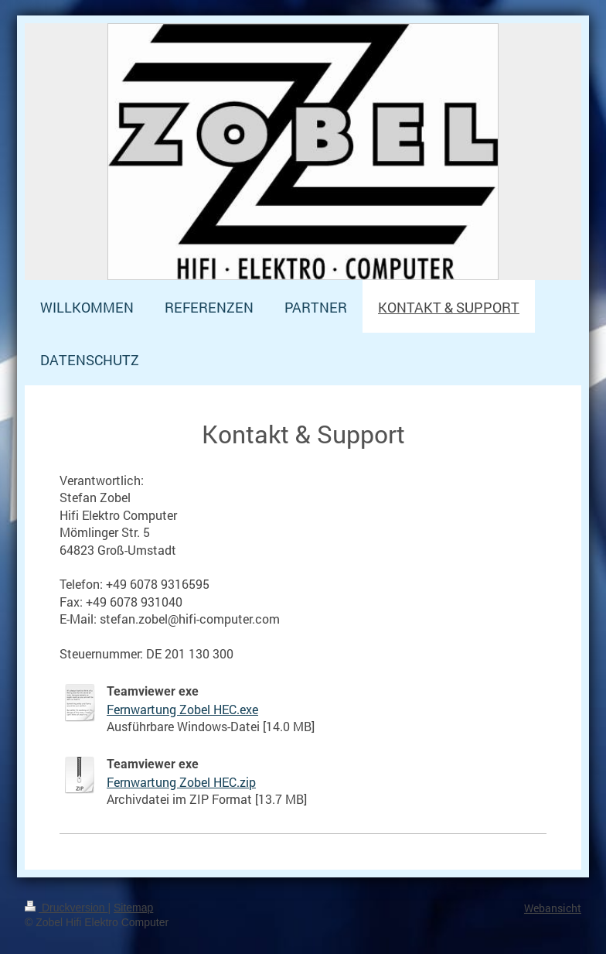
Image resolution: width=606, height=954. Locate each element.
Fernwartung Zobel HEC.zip (181, 782)
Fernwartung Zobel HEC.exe (182, 709)
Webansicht (552, 908)
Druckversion (66, 907)
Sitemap (133, 907)
